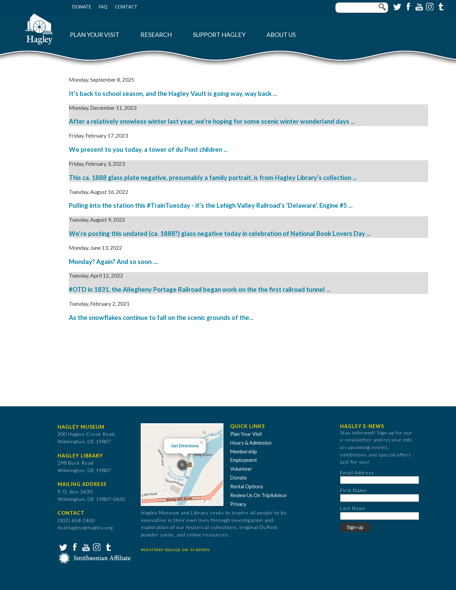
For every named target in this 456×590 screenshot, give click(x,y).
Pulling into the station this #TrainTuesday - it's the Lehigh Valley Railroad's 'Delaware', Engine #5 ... (211, 205)
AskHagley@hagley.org (85, 527)
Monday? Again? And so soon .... (113, 261)
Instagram (429, 6)
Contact (126, 6)
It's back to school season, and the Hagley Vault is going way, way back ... (173, 93)
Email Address (357, 472)
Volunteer (241, 469)
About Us (281, 34)
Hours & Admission (251, 443)
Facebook (407, 6)
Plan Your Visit (94, 34)
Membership (243, 451)
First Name (353, 490)
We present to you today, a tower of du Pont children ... (148, 149)
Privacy (238, 504)
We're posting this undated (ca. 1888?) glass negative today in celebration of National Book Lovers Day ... (220, 233)
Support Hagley (219, 34)
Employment (243, 460)
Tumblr (440, 6)
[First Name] (379, 498)
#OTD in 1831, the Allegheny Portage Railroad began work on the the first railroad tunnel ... (199, 289)
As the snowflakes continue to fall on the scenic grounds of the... (161, 317)
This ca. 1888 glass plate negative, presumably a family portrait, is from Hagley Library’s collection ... (213, 177)
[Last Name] (379, 516)
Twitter (397, 6)
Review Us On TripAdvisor (258, 495)
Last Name (353, 508)
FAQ (103, 6)
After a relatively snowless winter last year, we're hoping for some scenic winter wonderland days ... (212, 121)
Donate (81, 6)
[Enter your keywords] (361, 7)
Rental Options (246, 486)
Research (156, 34)
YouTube (418, 6)
